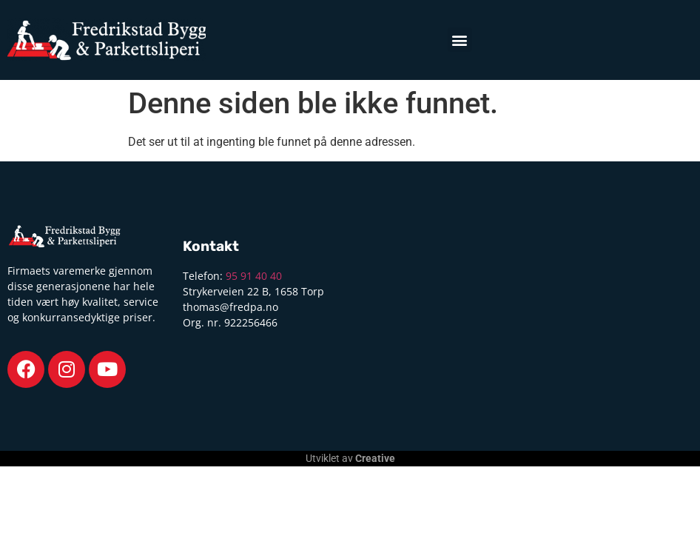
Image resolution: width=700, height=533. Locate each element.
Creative (375, 458)
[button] (460, 39)
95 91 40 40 (254, 276)
